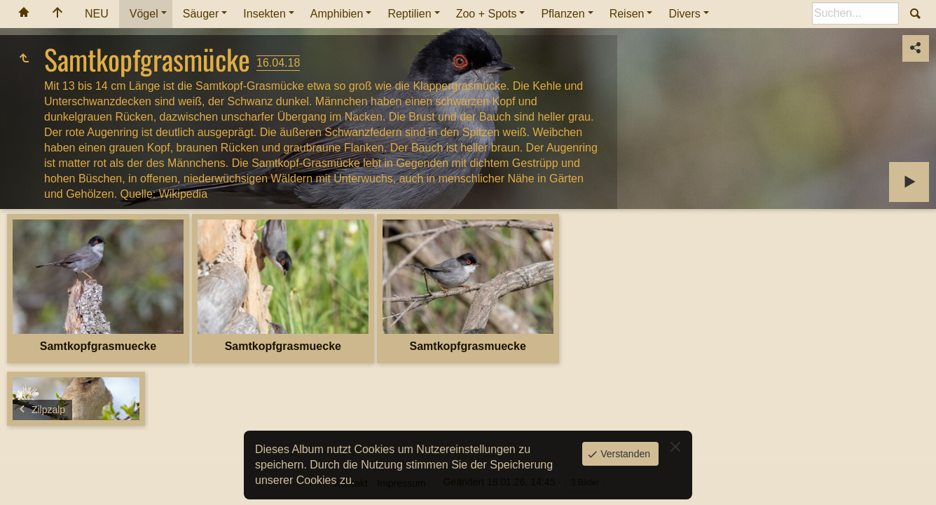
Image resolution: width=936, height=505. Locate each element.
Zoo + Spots (486, 14)
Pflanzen (562, 14)
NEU (97, 14)
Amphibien (337, 14)
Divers (684, 14)
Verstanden (624, 453)
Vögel (144, 14)
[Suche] (855, 13)
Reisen (627, 14)
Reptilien (409, 14)
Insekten (264, 14)
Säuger (201, 14)
